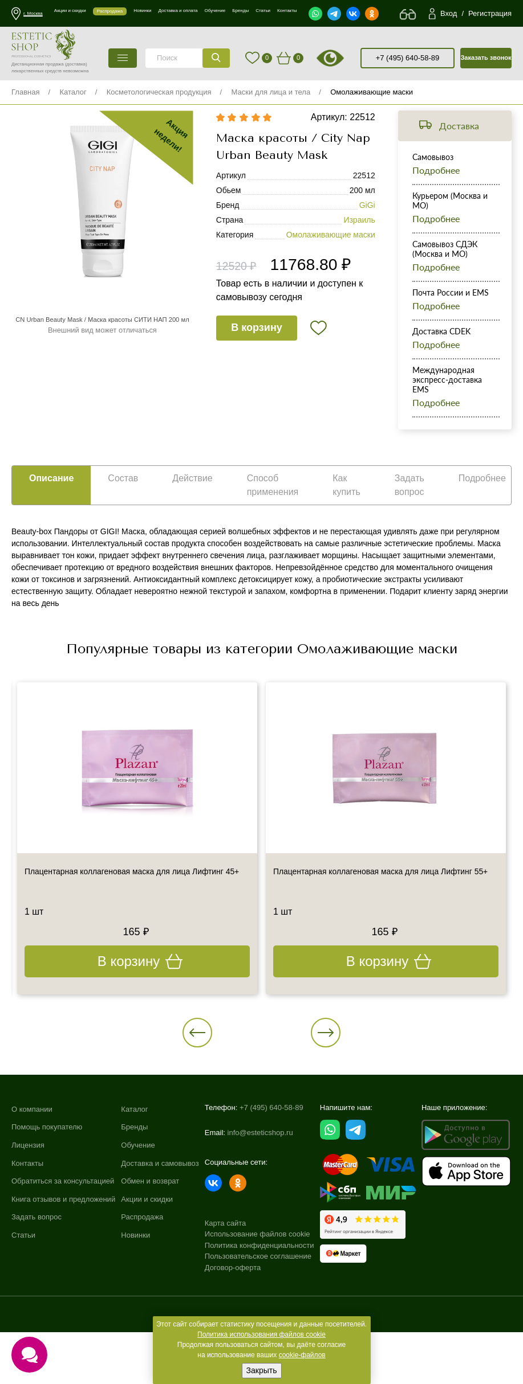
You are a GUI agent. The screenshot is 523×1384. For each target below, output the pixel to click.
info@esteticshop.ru (260, 1188)
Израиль (359, 234)
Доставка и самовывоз (159, 1226)
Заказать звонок (485, 57)
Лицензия (27, 1208)
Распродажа (142, 1280)
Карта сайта (225, 1270)
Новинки (135, 1298)
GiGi (367, 219)
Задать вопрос (36, 1280)
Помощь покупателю (46, 1190)
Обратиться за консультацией (62, 1244)
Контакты (27, 1226)
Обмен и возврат (150, 1244)
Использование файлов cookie (257, 1281)
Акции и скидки (147, 1262)
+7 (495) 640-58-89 (408, 58)
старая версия (344, 58)
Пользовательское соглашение (258, 1303)
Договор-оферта (233, 1314)
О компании (31, 1172)
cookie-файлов (302, 1355)
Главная (25, 92)
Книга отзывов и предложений (63, 1262)
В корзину (259, 343)
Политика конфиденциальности (259, 1292)
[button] (234, 1071)
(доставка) (76, 64)
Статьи (23, 1298)
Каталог (72, 92)
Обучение (138, 1208)
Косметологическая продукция (159, 92)
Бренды (134, 1190)
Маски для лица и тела (271, 92)
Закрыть (261, 1370)
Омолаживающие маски (371, 92)
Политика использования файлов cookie (261, 1334)
